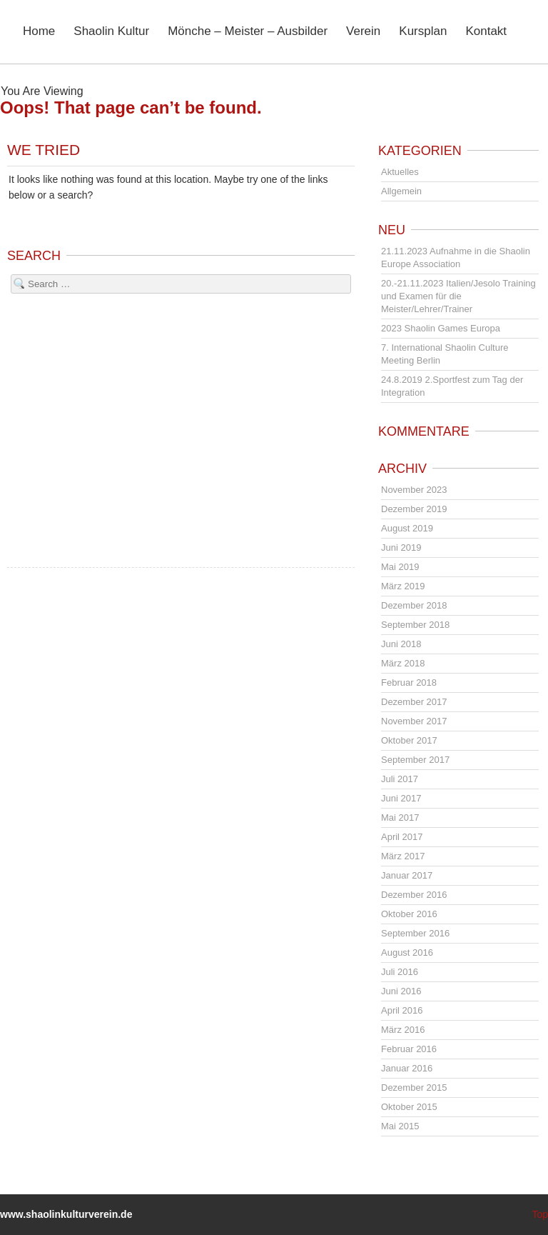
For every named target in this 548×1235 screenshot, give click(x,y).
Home (39, 31)
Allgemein (401, 191)
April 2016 (402, 1010)
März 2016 (403, 1029)
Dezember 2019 (414, 509)
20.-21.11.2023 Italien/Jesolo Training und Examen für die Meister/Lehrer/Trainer (458, 296)
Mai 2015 (400, 1126)
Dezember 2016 (414, 894)
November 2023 (414, 489)
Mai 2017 (400, 817)
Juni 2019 (401, 547)
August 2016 (407, 952)
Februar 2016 (409, 1049)
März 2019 (403, 586)
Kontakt (486, 31)
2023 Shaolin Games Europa (440, 328)
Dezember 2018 (414, 605)
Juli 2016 (399, 971)
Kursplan (423, 31)
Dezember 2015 (414, 1087)
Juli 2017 (399, 779)
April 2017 (402, 836)
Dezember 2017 (414, 701)
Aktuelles (400, 171)
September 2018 (415, 624)
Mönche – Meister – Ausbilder (248, 31)
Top (540, 1214)
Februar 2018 (409, 682)
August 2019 (407, 528)
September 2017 (415, 759)
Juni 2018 (401, 644)
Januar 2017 (406, 875)
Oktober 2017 (409, 740)
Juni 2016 (401, 991)
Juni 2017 (401, 798)
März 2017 (403, 856)
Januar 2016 (406, 1068)
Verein (363, 31)
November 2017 (414, 721)
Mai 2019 (400, 566)
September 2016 (415, 933)
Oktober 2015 (409, 1106)
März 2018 (403, 663)
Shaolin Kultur (111, 31)
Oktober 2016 (409, 914)
